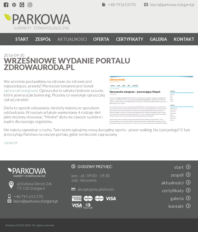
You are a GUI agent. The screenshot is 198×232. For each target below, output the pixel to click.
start (21, 39)
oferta (101, 39)
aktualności (72, 39)
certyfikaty (129, 39)
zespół (43, 39)
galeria (158, 39)
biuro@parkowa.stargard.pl (172, 4)
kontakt (184, 39)
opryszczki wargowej (20, 90)
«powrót (11, 142)
